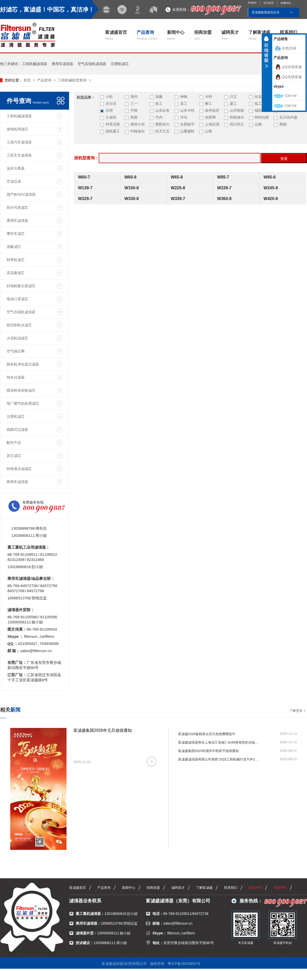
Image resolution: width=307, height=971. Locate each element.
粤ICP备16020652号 (184, 964)
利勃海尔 (237, 117)
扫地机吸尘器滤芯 (21, 286)
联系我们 (230, 888)
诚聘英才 (230, 35)
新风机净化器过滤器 (23, 364)
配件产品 (14, 443)
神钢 (183, 97)
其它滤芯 (14, 456)
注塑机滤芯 (120, 64)
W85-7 (223, 177)
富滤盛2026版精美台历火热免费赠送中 (206, 734)
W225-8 (178, 188)
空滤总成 (14, 181)
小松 (109, 97)
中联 (134, 110)
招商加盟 (203, 35)
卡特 (208, 97)
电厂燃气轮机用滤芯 (23, 403)
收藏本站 (286, 3)
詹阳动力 (162, 124)
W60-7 (84, 177)
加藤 (158, 97)
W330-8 (131, 198)
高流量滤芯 (16, 273)
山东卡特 (187, 110)
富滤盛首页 (116, 35)
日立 (233, 97)
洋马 (183, 117)
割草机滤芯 (16, 260)
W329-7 (85, 198)
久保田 (111, 117)
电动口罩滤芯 (17, 299)
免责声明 (280, 888)
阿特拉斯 (262, 117)
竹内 (158, 117)
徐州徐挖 (212, 110)
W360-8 (224, 198)
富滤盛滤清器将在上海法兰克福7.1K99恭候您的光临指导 (219, 742)
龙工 (183, 103)
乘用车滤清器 (62, 64)
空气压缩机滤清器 (92, 64)
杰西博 (210, 117)
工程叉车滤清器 (19, 155)
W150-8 (131, 188)
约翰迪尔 (137, 131)
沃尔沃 (111, 103)
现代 (134, 97)
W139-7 (85, 188)
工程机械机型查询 (72, 80)
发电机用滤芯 (17, 129)
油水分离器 (16, 168)
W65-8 (177, 177)
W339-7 (178, 198)
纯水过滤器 (16, 377)
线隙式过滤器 (17, 429)
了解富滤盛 (259, 35)
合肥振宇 (187, 124)
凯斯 (134, 117)
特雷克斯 (113, 124)
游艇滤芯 (14, 247)
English (252, 2)
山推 (208, 131)
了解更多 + (297, 711)
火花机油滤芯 (17, 338)
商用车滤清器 (17, 482)
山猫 (258, 124)
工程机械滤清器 (34, 64)
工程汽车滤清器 (19, 142)
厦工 (233, 103)
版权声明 (255, 888)
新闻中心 (175, 35)
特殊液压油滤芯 (19, 469)
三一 (134, 103)
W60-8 (130, 177)
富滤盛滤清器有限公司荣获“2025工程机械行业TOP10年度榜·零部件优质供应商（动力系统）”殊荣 (219, 759)
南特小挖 (137, 124)
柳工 (208, 103)
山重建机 (187, 131)
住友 (258, 97)
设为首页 (269, 3)
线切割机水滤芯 (19, 325)
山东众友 (162, 110)
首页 (28, 80)
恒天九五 (162, 131)
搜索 (284, 159)
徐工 (158, 103)
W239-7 (224, 188)
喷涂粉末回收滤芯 (21, 390)
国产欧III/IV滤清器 (21, 194)
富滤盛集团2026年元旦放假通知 (102, 730)
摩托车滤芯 (16, 234)
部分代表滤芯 (17, 207)
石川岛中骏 (288, 117)
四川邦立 (237, 124)
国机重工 (113, 131)
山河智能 (237, 110)
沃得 (109, 110)
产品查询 (147, 35)
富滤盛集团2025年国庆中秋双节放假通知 (208, 751)
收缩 (266, 54)
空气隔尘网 (16, 351)
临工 (258, 103)
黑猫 (283, 124)
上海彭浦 (212, 124)
